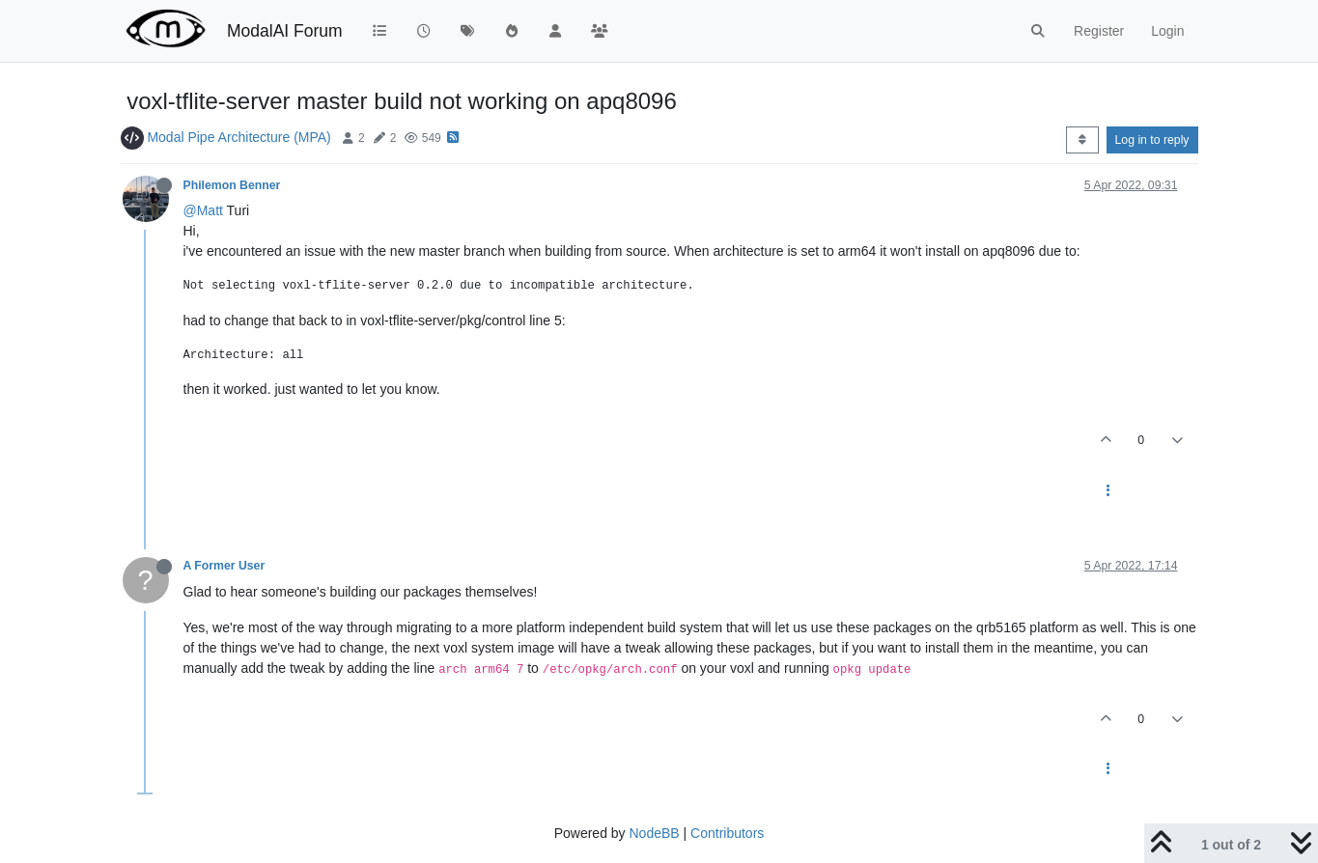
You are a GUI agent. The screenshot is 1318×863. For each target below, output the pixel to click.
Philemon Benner (232, 185)
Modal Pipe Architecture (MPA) (238, 137)
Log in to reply (1152, 140)
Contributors (727, 833)
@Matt (203, 210)
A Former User (224, 565)
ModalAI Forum (285, 31)
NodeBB (654, 833)
